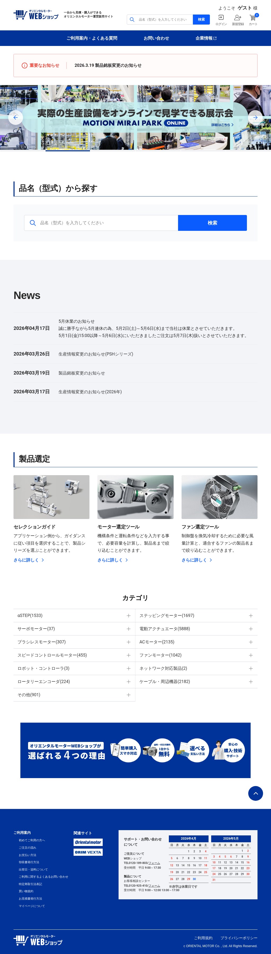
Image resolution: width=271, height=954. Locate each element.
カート (253, 24)
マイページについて (32, 906)
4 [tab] (158, 150)
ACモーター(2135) (156, 641)
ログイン (221, 24)
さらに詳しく (26, 560)
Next (255, 117)
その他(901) (28, 694)
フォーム (154, 863)
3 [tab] (113, 150)
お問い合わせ (156, 38)
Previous (15, 117)
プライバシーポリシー (239, 938)
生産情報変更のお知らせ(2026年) (90, 391)
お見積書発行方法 (30, 898)
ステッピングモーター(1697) (166, 615)
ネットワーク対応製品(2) (163, 668)
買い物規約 (26, 891)
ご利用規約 (203, 938)
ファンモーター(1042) (160, 655)
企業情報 (204, 38)
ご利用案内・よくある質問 (91, 38)
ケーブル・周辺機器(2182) (164, 681)
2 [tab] (68, 150)
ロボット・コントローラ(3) (43, 668)
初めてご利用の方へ (32, 840)
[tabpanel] (135, 117)
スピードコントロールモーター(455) (52, 655)
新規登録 (237, 24)
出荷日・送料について (33, 869)
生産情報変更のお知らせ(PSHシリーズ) (95, 354)
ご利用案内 (22, 833)
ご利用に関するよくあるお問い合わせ (43, 876)
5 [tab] (203, 150)
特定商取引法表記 (30, 884)
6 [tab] (248, 150)
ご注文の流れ (27, 847)
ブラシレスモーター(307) (41, 641)
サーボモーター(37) (36, 628)
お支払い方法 (27, 855)
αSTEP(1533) (29, 615)
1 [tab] (22, 150)
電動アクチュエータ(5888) (164, 628)
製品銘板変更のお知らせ (118, 65)
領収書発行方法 (29, 862)
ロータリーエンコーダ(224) (43, 681)
